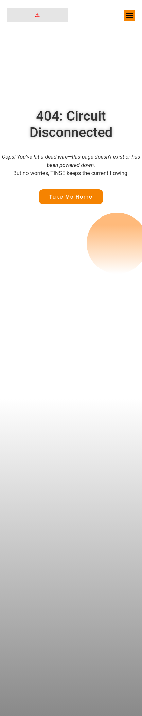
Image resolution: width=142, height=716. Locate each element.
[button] (129, 15)
